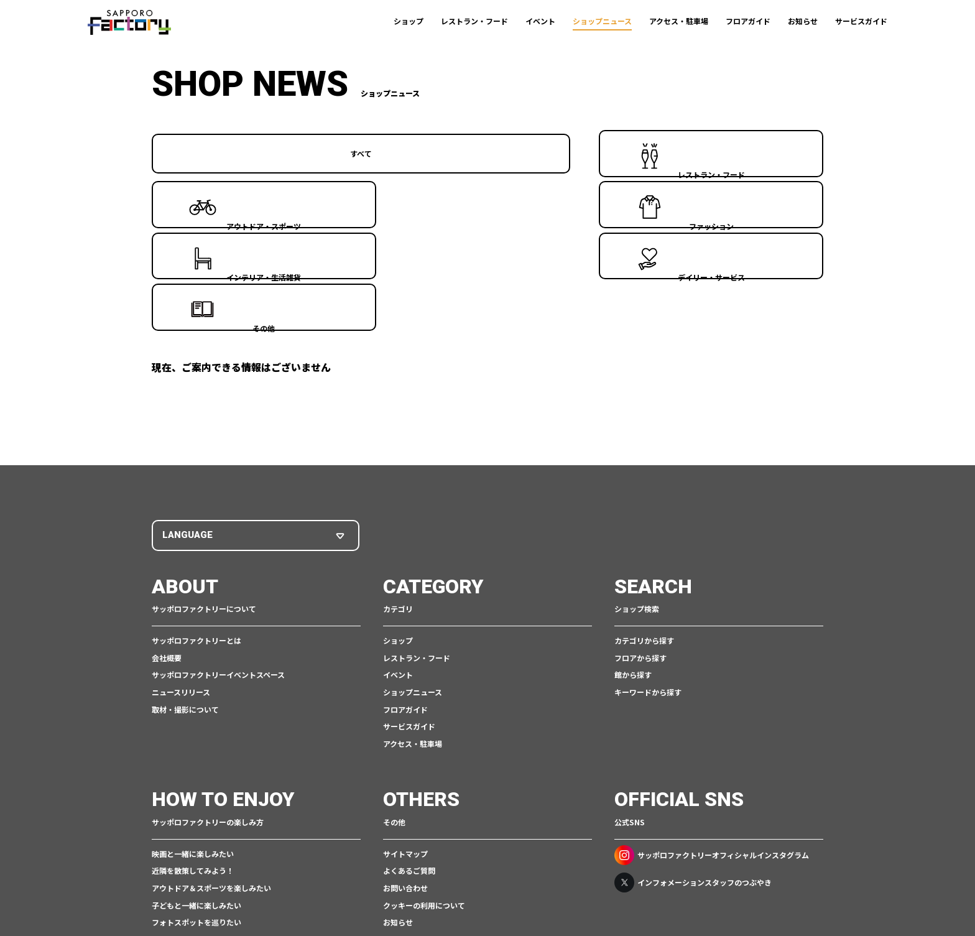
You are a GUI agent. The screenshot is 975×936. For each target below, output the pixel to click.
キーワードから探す (648, 549)
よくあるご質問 (409, 728)
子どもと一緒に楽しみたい (196, 762)
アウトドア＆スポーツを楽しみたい (211, 744)
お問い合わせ (405, 744)
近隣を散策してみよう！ (193, 728)
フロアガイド (748, 21)
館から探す (633, 532)
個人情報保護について (402, 890)
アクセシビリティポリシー (518, 890)
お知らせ (803, 21)
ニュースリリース (181, 549)
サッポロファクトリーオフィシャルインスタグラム (711, 712)
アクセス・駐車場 (678, 21)
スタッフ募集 (405, 796)
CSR (458, 890)
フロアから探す (640, 514)
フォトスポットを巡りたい (196, 779)
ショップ (408, 21)
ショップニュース (602, 21)
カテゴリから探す (644, 498)
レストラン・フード (474, 21)
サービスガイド (861, 21)
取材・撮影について (185, 566)
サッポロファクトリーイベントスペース (218, 532)
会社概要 (167, 514)
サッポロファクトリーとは (196, 498)
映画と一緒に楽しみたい (193, 710)
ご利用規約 (335, 890)
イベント (540, 21)
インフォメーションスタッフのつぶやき (693, 739)
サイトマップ (405, 710)
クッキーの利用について (424, 762)
